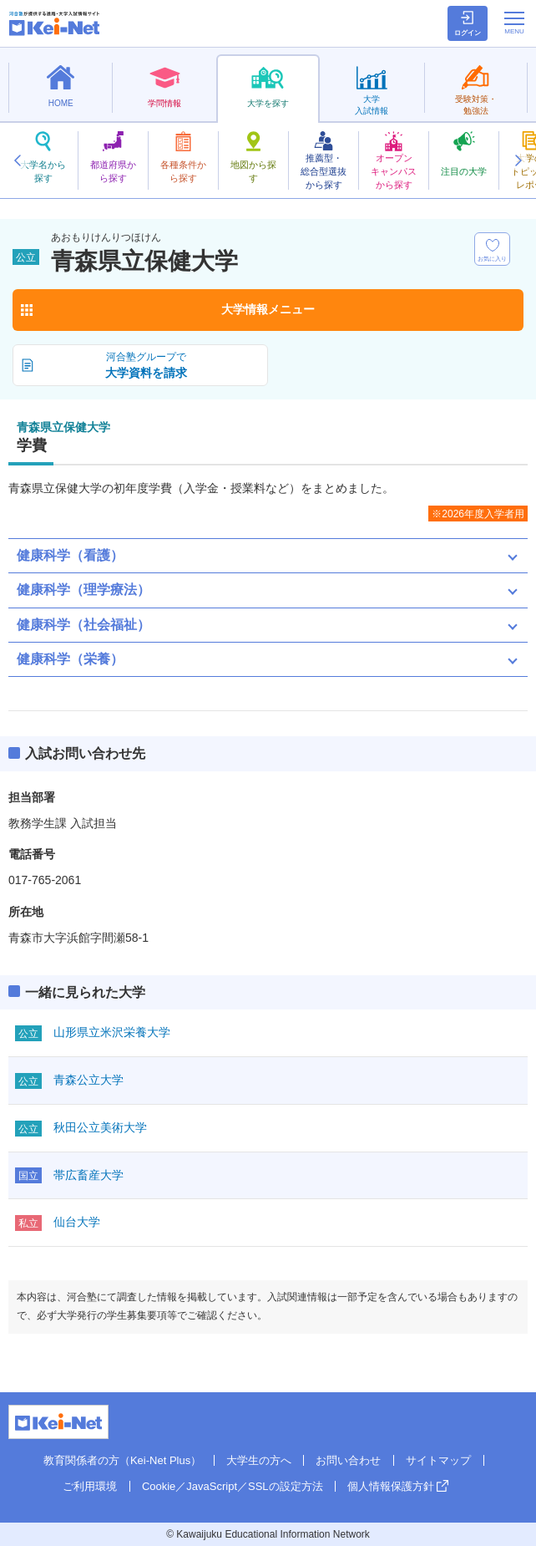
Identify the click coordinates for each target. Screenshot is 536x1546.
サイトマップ (438, 1460)
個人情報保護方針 (390, 1486)
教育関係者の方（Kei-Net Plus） (122, 1460)
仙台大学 (76, 1221)
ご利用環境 (90, 1486)
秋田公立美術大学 (100, 1127)
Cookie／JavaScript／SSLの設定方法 (232, 1486)
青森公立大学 (88, 1079)
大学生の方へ (258, 1460)
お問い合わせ (348, 1460)
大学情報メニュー (268, 309)
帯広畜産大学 (88, 1175)
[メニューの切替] (514, 22)
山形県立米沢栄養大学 (111, 1032)
